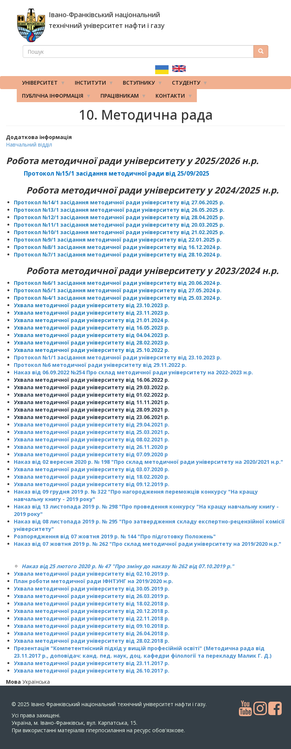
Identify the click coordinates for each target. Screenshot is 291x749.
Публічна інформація (54, 97)
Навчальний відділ (29, 144)
